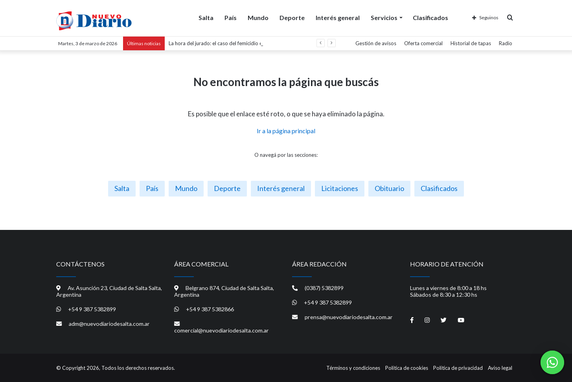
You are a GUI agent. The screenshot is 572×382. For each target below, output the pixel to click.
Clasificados (430, 17)
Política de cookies (406, 368)
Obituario (389, 188)
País (230, 17)
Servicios (384, 17)
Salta (206, 17)
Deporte (292, 17)
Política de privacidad (458, 368)
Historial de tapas (471, 43)
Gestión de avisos (375, 43)
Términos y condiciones (353, 368)
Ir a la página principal (286, 130)
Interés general (338, 17)
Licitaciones (339, 188)
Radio (505, 43)
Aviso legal (500, 368)
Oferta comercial (423, 43)
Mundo (258, 17)
